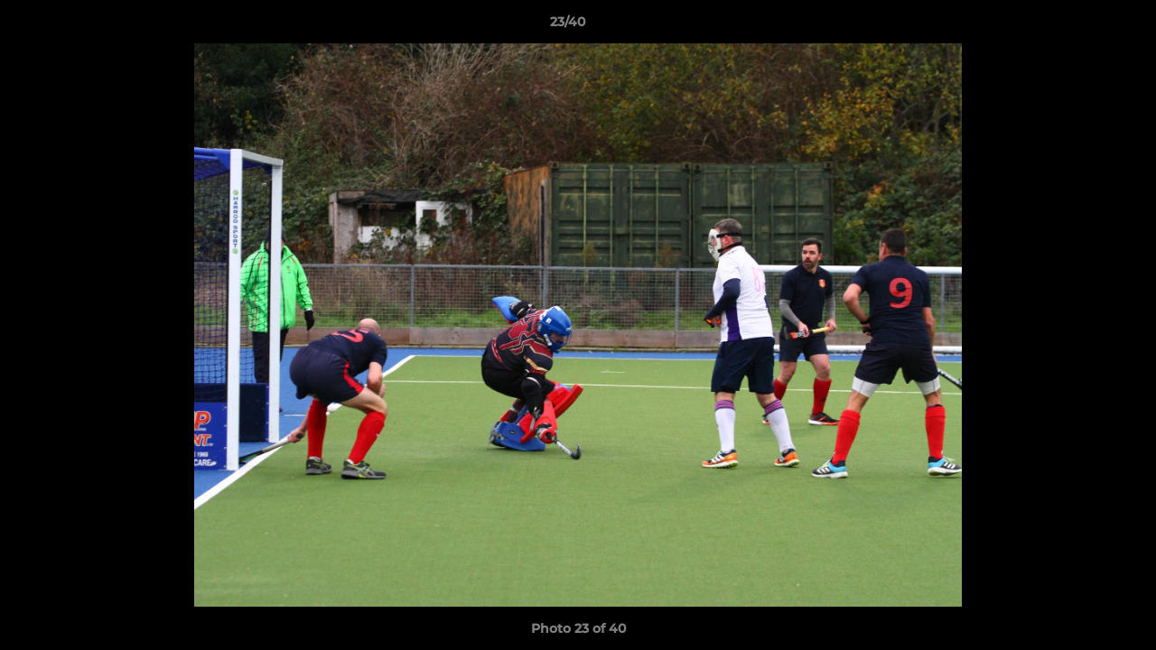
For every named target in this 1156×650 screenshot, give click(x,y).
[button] (1080, 26)
